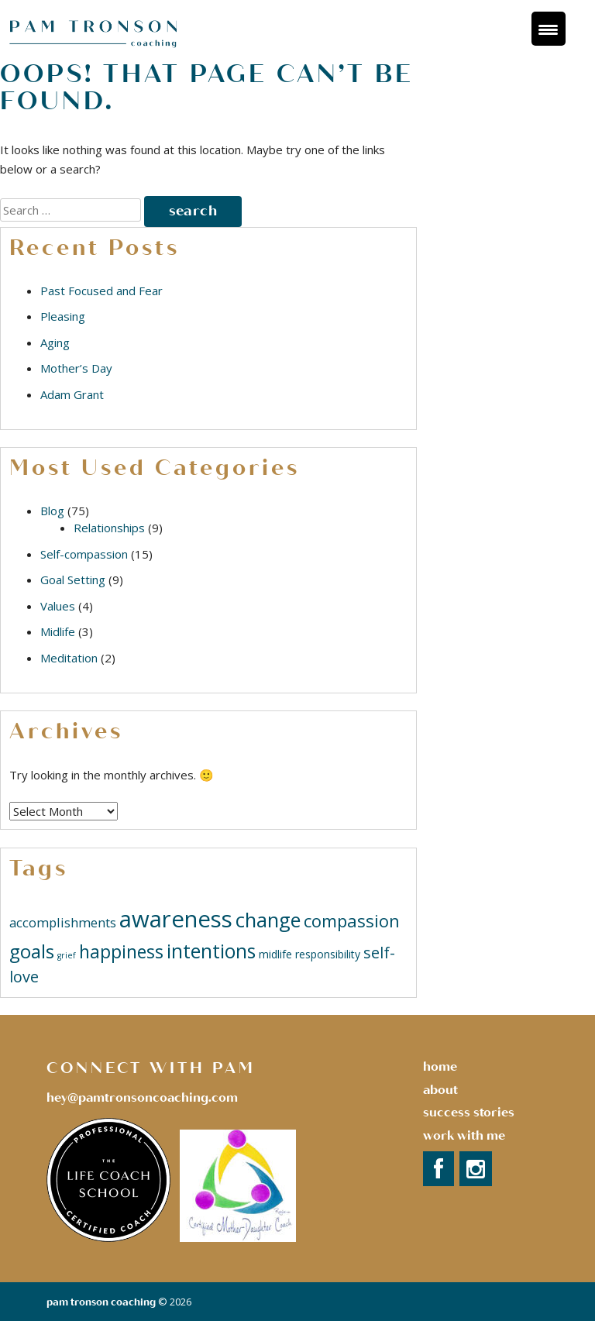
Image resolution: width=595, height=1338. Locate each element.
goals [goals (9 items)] (31, 951)
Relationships (109, 527)
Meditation (69, 658)
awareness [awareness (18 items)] (175, 918)
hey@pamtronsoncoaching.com (142, 1098)
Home (440, 1067)
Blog (52, 510)
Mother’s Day (76, 368)
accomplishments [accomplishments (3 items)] (62, 922)
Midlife (57, 631)
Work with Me (464, 1136)
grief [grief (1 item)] (66, 955)
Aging (55, 342)
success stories (468, 1112)
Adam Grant (72, 394)
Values (57, 606)
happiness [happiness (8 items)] (121, 951)
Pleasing (62, 316)
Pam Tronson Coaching (101, 1302)
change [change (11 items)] (268, 919)
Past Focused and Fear (101, 290)
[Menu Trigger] (548, 29)
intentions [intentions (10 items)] (211, 951)
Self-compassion (84, 554)
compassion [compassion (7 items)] (352, 920)
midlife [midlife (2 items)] (275, 954)
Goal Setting (72, 579)
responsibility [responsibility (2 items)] (327, 954)
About (440, 1090)
